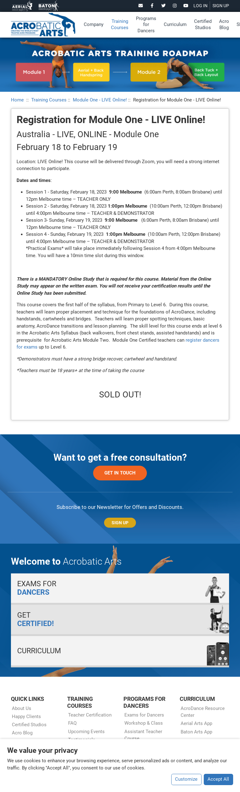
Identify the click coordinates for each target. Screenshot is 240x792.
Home (17, 100)
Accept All (218, 779)
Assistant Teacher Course (143, 735)
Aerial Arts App (196, 723)
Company (93, 24)
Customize (186, 779)
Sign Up (120, 522)
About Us (21, 708)
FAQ (72, 723)
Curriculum (175, 24)
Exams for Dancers (144, 715)
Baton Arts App (196, 732)
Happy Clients (26, 716)
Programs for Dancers (146, 25)
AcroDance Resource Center (203, 712)
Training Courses (119, 24)
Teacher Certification (90, 715)
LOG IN (200, 5)
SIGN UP (220, 5)
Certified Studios (203, 24)
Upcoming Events (86, 731)
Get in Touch (120, 473)
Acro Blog (224, 24)
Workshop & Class (143, 723)
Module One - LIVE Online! (100, 100)
